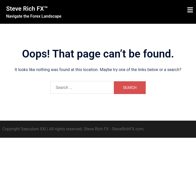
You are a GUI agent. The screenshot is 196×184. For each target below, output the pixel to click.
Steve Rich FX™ (27, 8)
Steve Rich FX (96, 128)
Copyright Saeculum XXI (24, 128)
